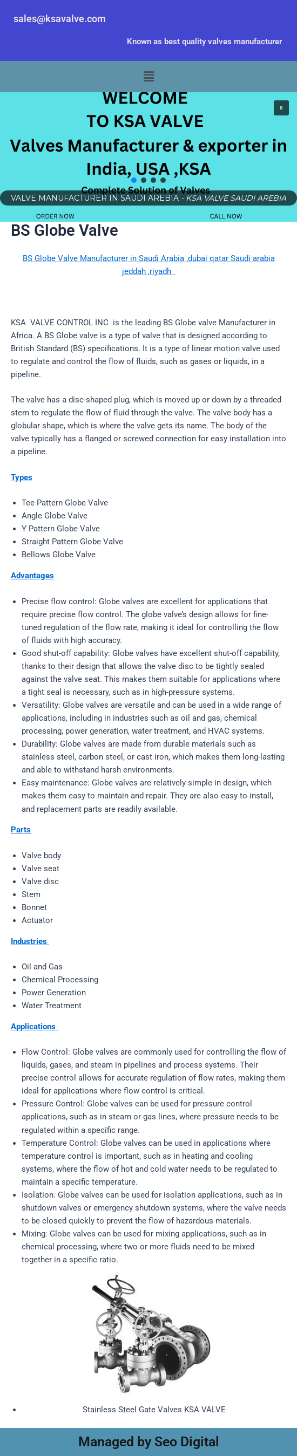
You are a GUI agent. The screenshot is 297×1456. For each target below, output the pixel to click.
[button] (148, 76)
